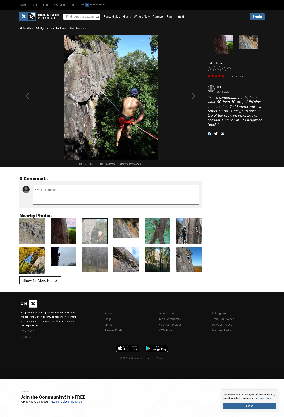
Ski (74, 4)
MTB (35, 4)
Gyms (127, 16)
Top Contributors (170, 319)
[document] (249, 401)
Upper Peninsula (58, 28)
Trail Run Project (223, 319)
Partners (158, 16)
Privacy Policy (264, 398)
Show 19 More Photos (40, 280)
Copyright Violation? (131, 163)
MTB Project (166, 330)
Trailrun (60, 4)
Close (249, 406)
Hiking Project (221, 313)
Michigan (41, 28)
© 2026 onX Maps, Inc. (132, 358)
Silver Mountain (77, 28)
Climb (23, 4)
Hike (46, 4)
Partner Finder (114, 330)
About (109, 313)
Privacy (160, 358)
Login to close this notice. (67, 401)
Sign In (257, 16)
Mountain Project (170, 324)
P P (219, 87)
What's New (142, 16)
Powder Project (222, 324)
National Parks (221, 330)
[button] (209, 133)
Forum (171, 16)
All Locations (26, 28)
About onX (28, 331)
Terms (150, 358)
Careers (26, 336)
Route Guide (112, 16)
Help (108, 319)
